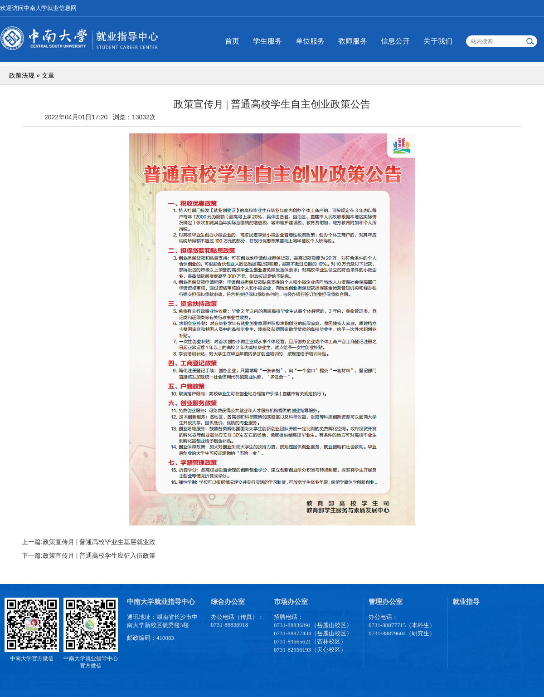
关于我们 (437, 41)
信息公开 (395, 41)
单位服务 (310, 41)
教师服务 (352, 41)
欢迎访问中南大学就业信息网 (38, 8)
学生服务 (267, 41)
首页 (232, 41)
